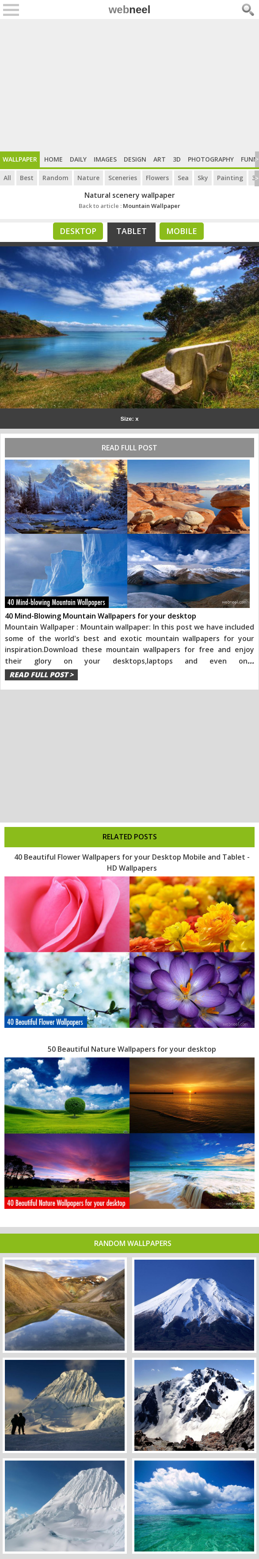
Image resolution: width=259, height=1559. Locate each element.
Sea (183, 178)
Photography (211, 159)
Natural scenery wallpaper (129, 195)
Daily (78, 159)
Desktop (78, 231)
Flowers (157, 178)
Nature (88, 178)
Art (159, 159)
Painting (230, 178)
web (130, 9)
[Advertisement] (129, 85)
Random (55, 178)
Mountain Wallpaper (129, 206)
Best (27, 178)
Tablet (131, 231)
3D (177, 159)
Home (53, 159)
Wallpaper (20, 159)
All (7, 178)
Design (135, 159)
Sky (203, 178)
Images (105, 159)
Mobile (181, 231)
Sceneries (122, 178)
